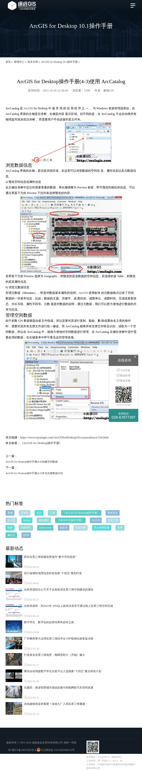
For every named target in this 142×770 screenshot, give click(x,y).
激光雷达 (112, 512)
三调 (52, 512)
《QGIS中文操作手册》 (70, 520)
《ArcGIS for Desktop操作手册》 (41, 443)
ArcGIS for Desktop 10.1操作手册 (60, 62)
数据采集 (123, 380)
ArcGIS (28, 108)
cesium (27, 520)
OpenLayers (45, 527)
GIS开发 (123, 370)
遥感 (10, 512)
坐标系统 (26, 527)
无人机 (11, 520)
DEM (26, 535)
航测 (10, 527)
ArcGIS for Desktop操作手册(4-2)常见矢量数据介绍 (34, 473)
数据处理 (123, 375)
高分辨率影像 (101, 527)
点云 (39, 512)
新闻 (120, 527)
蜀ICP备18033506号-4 (24, 750)
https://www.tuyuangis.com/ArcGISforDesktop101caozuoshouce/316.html (64, 437)
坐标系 (15, 304)
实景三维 (113, 520)
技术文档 (34, 62)
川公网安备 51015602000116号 (57, 750)
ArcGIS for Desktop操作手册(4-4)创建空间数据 (32, 461)
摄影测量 (80, 527)
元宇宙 (24, 512)
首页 (9, 62)
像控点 (11, 535)
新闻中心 (20, 62)
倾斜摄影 (44, 520)
